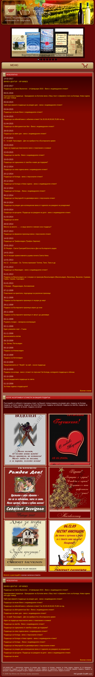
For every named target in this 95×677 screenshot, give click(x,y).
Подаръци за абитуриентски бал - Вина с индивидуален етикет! (29, 610)
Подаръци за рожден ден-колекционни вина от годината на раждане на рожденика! (37, 649)
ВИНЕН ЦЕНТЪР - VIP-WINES (16, 586)
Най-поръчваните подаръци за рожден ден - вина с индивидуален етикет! (33, 599)
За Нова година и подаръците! (16, 386)
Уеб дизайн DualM (83, 674)
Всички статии (85, 660)
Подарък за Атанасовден (14, 351)
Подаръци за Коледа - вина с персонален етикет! (23, 635)
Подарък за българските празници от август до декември (26, 315)
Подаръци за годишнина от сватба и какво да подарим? (26, 628)
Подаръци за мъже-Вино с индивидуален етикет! (23, 602)
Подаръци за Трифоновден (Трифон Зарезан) (22, 241)
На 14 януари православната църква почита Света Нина (26, 255)
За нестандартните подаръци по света (19, 379)
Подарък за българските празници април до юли (23, 307)
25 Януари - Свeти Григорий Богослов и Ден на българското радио (30, 248)
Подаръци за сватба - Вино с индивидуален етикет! (24, 624)
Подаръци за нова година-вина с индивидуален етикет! (26, 631)
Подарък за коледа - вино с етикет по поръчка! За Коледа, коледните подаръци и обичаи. (39, 372)
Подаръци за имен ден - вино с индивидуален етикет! (25, 613)
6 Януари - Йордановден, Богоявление (19, 286)
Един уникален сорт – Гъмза (15, 329)
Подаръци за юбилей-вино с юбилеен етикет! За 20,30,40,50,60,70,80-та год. (34, 606)
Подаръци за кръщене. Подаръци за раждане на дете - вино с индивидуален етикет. (37, 653)
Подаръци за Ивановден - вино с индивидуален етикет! (26, 270)
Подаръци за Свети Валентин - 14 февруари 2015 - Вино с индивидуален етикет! (36, 590)
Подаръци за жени (11, 656)
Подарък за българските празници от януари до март (25, 300)
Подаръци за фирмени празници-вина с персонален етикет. (27, 234)
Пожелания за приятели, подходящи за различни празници (27, 293)
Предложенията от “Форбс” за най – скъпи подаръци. (25, 365)
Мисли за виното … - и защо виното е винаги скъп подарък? (27, 227)
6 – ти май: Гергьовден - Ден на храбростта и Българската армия (29, 617)
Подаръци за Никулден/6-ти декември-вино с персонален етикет (29, 645)
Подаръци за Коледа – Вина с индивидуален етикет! (24, 642)
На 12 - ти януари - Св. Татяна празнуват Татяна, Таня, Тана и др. (30, 263)
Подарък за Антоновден (13, 358)
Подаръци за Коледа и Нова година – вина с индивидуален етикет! (30, 638)
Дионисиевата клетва (12, 336)
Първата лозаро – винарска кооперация (20, 322)
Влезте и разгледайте (12, 575)
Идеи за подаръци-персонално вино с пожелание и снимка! (27, 620)
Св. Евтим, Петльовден (13, 343)
